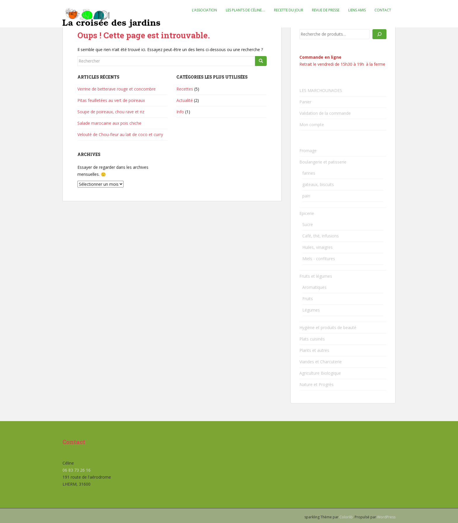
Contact (382, 10)
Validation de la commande (325, 113)
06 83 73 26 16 (77, 470)
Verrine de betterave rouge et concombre (116, 89)
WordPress (386, 517)
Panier (305, 102)
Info (180, 111)
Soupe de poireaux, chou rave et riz (110, 111)
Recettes (184, 89)
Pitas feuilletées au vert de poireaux (111, 100)
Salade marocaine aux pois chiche (109, 123)
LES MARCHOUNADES (320, 90)
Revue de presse (325, 10)
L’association (204, 10)
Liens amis (357, 10)
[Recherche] (379, 34)
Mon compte (311, 124)
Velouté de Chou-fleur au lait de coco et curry (120, 134)
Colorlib (346, 517)
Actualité (184, 100)
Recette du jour (288, 10)
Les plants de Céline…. (245, 10)
